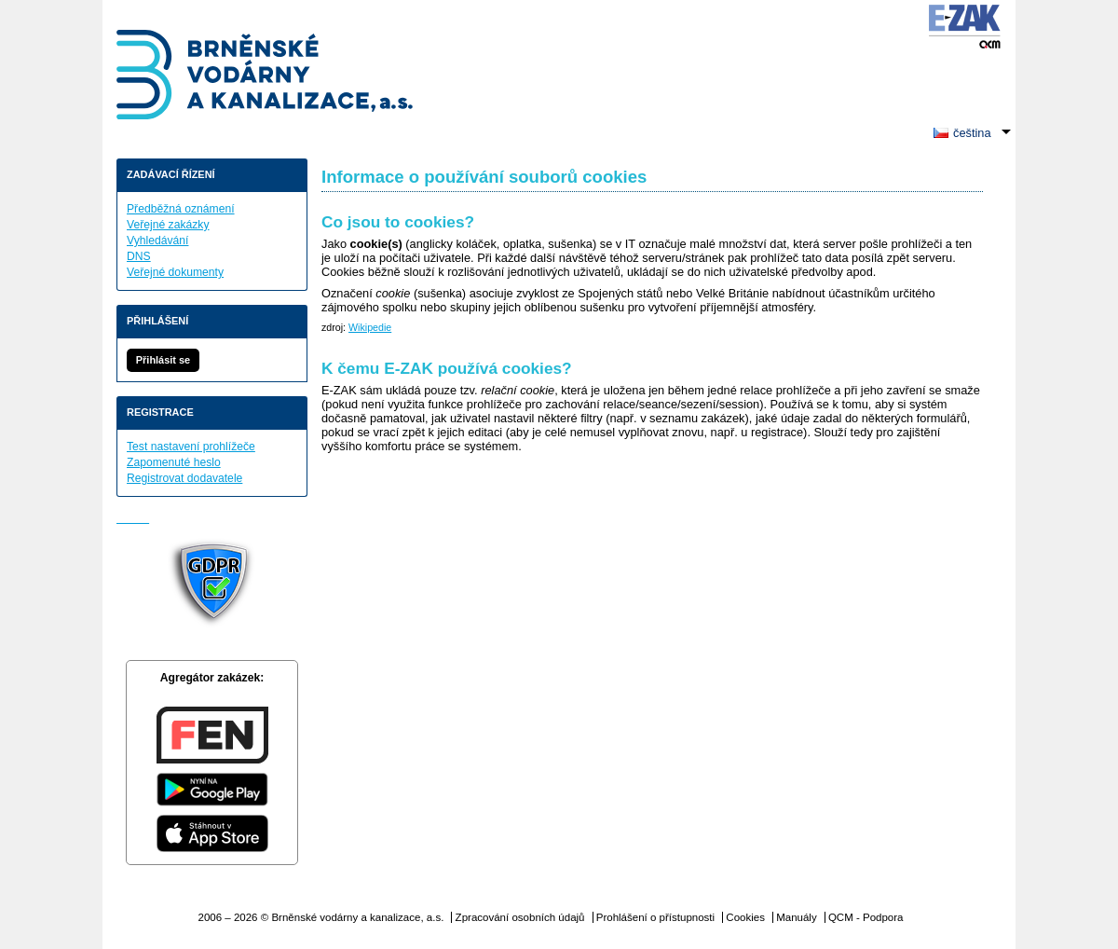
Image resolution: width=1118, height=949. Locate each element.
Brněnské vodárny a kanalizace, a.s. (265, 76)
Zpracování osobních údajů (520, 917)
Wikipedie (369, 327)
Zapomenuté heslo (174, 462)
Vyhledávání (157, 240)
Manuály (796, 917)
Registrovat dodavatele (184, 478)
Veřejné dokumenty (175, 272)
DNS (139, 256)
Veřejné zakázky (168, 224)
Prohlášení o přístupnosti (655, 917)
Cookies (745, 917)
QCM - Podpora (866, 917)
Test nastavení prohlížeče (191, 446)
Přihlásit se (163, 359)
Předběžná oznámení (181, 208)
